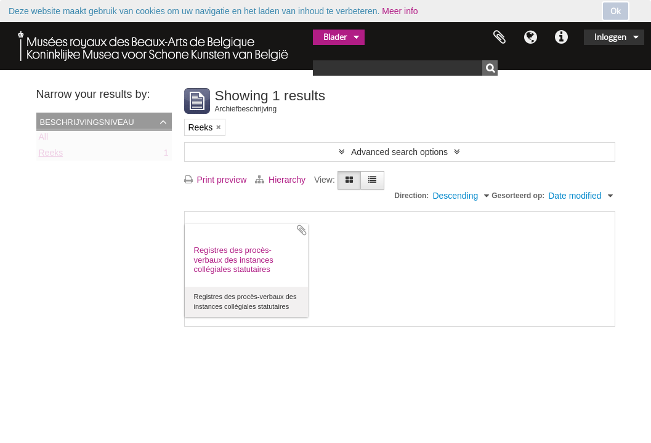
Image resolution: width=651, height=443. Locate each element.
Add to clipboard (302, 230)
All (44, 139)
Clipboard (499, 37)
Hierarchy (281, 180)
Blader (335, 36)
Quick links (561, 37)
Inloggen (610, 36)
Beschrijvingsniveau (87, 121)
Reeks (51, 155)
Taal (530, 37)
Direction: (411, 195)
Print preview (215, 180)
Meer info (400, 11)
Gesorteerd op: (517, 195)
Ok (615, 11)
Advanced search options (399, 152)
